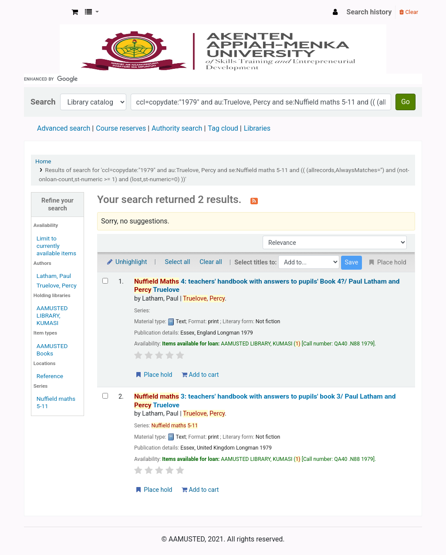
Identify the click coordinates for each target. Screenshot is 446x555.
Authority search (177, 128)
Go (405, 102)
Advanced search (63, 128)
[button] (74, 12)
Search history (369, 12)
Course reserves (121, 128)
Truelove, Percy (57, 285)
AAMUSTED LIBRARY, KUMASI (52, 315)
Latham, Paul (54, 275)
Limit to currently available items (56, 246)
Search (43, 101)
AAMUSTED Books (52, 349)
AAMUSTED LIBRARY (46, 12)
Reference (50, 375)
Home (43, 161)
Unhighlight (126, 262)
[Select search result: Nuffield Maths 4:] (105, 281)
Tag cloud (223, 128)
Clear (408, 12)
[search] (223, 79)
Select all (177, 262)
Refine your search (57, 204)
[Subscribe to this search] (254, 200)
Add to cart (200, 374)
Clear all (210, 262)
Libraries (257, 128)
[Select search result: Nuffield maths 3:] (105, 396)
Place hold (153, 374)
